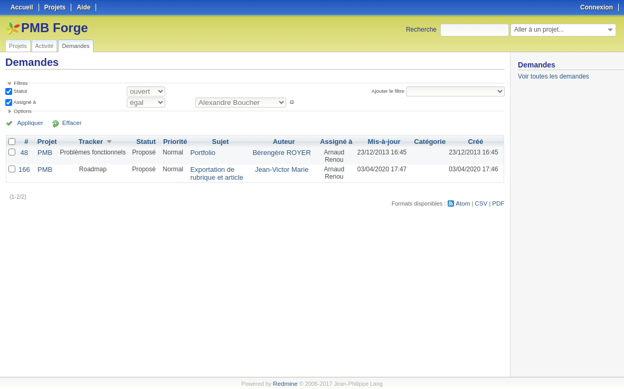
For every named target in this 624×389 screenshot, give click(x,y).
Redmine (285, 383)
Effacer (64, 123)
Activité (44, 46)
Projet (45, 141)
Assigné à (24, 102)
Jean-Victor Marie (285, 168)
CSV (482, 201)
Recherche (421, 29)
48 (23, 151)
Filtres (20, 83)
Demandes (75, 46)
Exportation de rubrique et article (210, 172)
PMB (43, 151)
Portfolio (198, 151)
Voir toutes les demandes (553, 76)
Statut (19, 91)
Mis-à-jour (386, 141)
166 (23, 168)
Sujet (221, 141)
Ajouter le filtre (389, 91)
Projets (18, 46)
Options (23, 111)
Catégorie (431, 141)
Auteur (287, 141)
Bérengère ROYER (285, 151)
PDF (499, 201)
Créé (476, 141)
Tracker (88, 141)
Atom (465, 201)
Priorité (172, 141)
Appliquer (28, 123)
